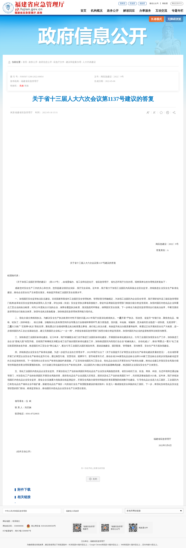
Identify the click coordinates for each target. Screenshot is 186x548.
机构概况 (96, 10)
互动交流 (161, 10)
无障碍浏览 (174, 19)
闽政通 (165, 3)
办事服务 (145, 10)
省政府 (142, 3)
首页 (83, 10)
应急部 (132, 3)
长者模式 (156, 19)
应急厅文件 (58, 62)
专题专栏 (177, 10)
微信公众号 (154, 3)
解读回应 (129, 10)
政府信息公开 (45, 62)
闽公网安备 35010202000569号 (41, 526)
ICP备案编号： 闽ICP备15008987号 (17, 531)
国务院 (122, 3)
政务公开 (113, 10)
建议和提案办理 (73, 62)
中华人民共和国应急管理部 (16, 511)
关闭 (93, 479)
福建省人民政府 (72, 511)
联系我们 (16, 521)
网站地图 (6, 521)
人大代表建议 (89, 62)
